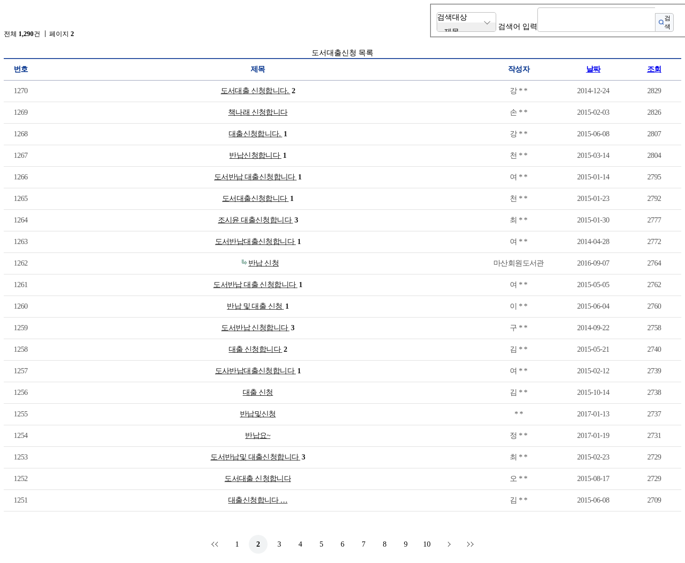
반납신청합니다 (257, 155)
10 (427, 544)
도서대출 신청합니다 (257, 478)
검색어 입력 (517, 26)
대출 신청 (258, 392)
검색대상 (452, 17)
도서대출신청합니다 (257, 198)
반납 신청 (263, 263)
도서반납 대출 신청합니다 (257, 285)
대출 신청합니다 (258, 349)
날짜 (593, 69)
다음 (448, 544)
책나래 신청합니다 (258, 112)
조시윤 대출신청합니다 (258, 220)
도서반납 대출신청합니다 (258, 177)
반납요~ (257, 435)
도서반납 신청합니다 (257, 328)
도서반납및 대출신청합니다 (257, 457)
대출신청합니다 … (258, 500)
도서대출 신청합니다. (258, 91)
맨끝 (469, 544)
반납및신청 (258, 414)
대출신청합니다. (258, 134)
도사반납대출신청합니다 (258, 371)
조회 (654, 69)
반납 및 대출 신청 (258, 306)
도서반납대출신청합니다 (258, 241)
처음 (216, 544)
